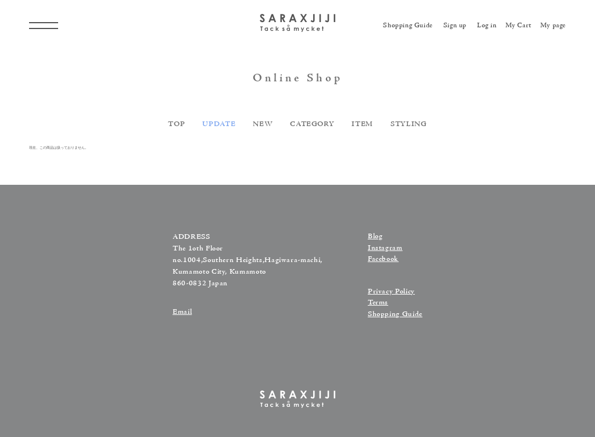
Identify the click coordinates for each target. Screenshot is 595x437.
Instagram (385, 248)
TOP (176, 126)
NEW (263, 126)
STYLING (408, 126)
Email (182, 312)
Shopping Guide (395, 314)
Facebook (383, 259)
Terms (378, 302)
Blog (375, 236)
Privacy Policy (391, 291)
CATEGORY (312, 126)
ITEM (362, 126)
